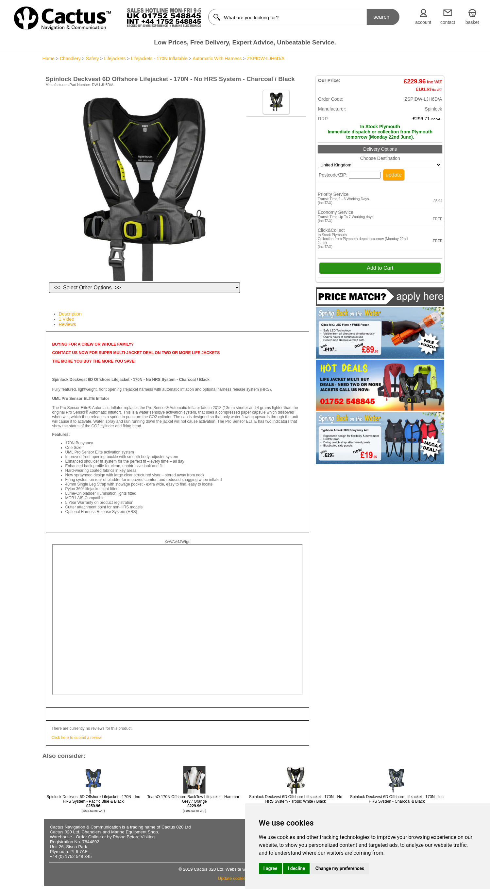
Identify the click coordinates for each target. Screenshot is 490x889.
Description (70, 313)
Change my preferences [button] (339, 868)
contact (447, 22)
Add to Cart (380, 268)
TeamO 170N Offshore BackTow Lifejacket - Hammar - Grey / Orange (194, 803)
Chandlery (70, 58)
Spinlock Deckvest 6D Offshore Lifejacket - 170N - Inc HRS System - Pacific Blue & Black (93, 803)
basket (472, 22)
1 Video (66, 319)
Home (48, 58)
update (394, 175)
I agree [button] (270, 868)
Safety (92, 58)
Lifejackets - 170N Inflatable (159, 58)
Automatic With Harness (217, 58)
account (423, 22)
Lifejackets (115, 58)
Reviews (67, 324)
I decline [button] (296, 868)
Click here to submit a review (77, 737)
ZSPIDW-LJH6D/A (265, 58)
